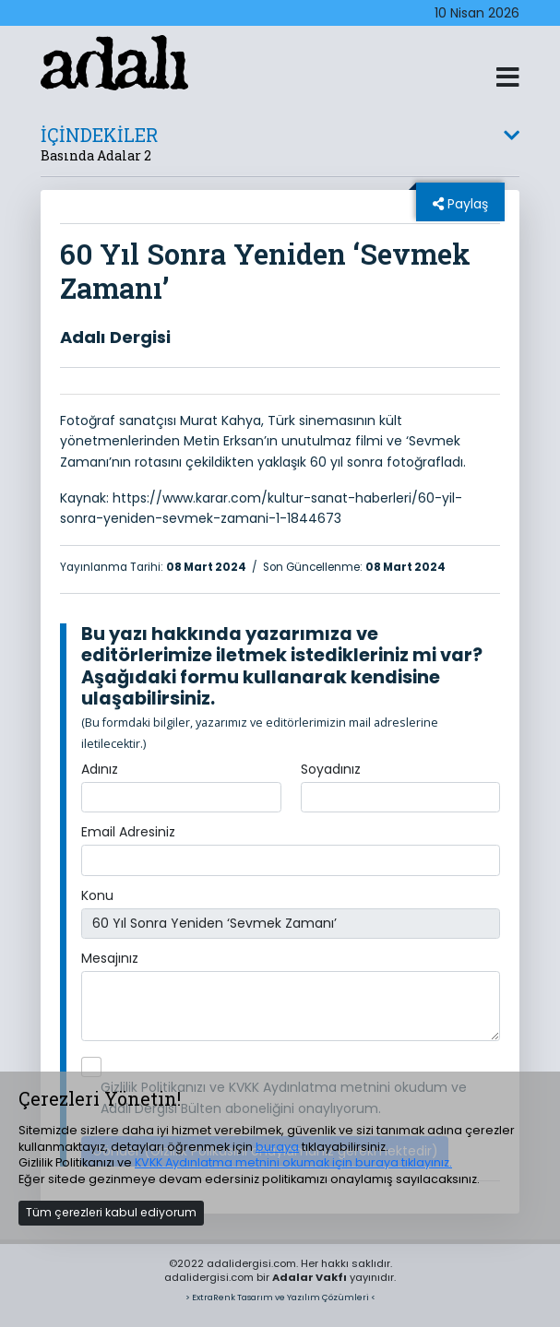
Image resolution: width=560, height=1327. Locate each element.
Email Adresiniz (128, 831)
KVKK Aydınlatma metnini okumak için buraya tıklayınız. (293, 1162)
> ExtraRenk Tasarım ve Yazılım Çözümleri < (280, 1297)
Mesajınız (109, 958)
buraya (277, 1147)
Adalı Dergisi (115, 337)
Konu (97, 895)
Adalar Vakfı (309, 1277)
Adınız (99, 769)
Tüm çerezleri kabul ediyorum (111, 1212)
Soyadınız (331, 769)
